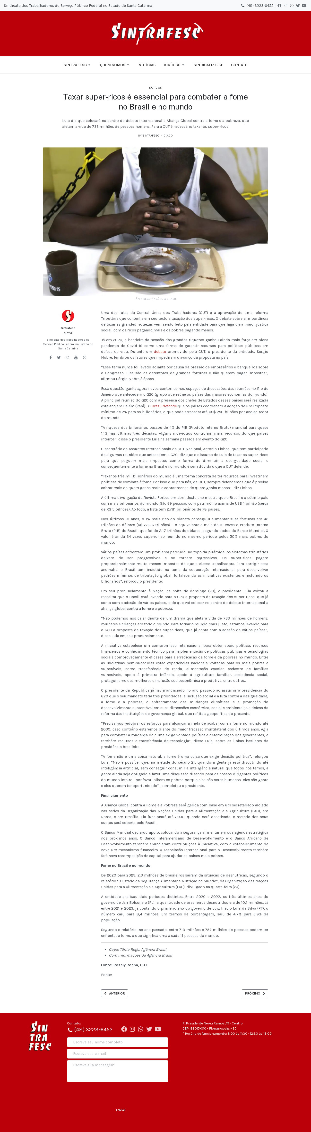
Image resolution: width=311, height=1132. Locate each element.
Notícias (155, 87)
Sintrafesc (68, 328)
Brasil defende (164, 406)
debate (160, 351)
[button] (78, 64)
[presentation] (104, 1093)
